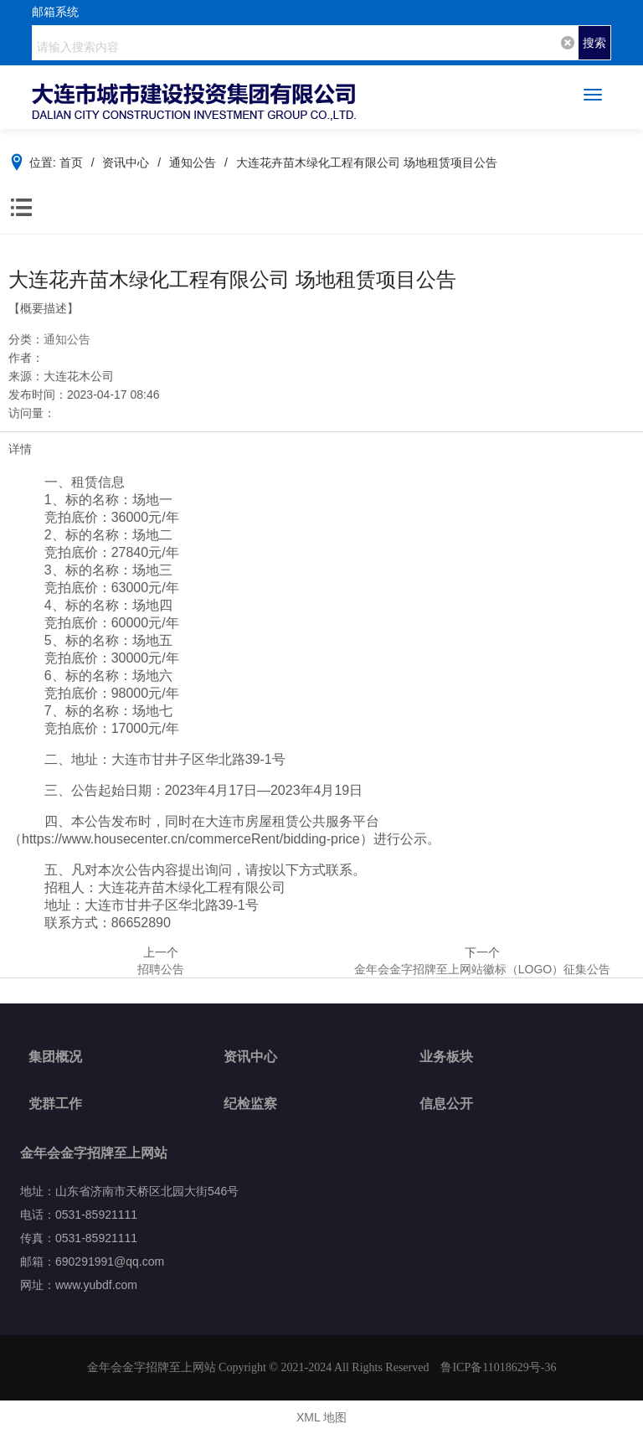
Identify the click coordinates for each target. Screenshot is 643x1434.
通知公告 (67, 339)
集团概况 (55, 1057)
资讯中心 (250, 1057)
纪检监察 (250, 1103)
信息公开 (446, 1103)
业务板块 (446, 1057)
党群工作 (55, 1103)
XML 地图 (321, 1417)
